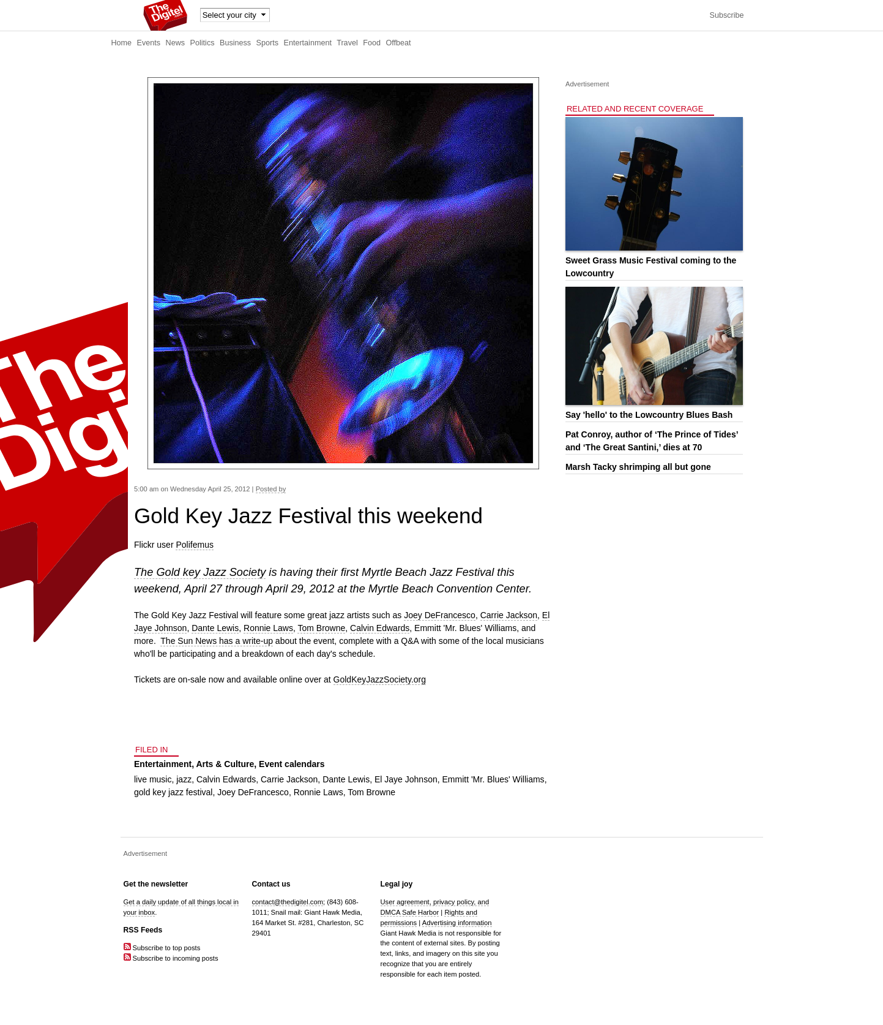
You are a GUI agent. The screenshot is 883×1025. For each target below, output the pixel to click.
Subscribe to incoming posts (171, 958)
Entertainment (308, 43)
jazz (184, 779)
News (175, 43)
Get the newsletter (156, 884)
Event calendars (291, 764)
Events (149, 43)
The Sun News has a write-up (216, 641)
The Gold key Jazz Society (200, 572)
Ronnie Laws (268, 628)
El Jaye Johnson (406, 779)
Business (235, 43)
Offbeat (398, 43)
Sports (267, 43)
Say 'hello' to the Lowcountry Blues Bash (648, 415)
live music (152, 779)
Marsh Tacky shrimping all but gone (638, 467)
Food (372, 43)
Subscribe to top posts (162, 947)
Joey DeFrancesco (439, 615)
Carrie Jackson (508, 615)
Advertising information (457, 922)
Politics (202, 43)
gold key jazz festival (173, 792)
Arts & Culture (225, 764)
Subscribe (726, 15)
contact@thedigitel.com (287, 902)
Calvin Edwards (379, 628)
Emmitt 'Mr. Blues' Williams (493, 779)
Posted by (271, 489)
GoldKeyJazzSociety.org (379, 679)
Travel (347, 43)
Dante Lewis (215, 628)
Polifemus (194, 545)
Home (121, 43)
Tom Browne (321, 628)
